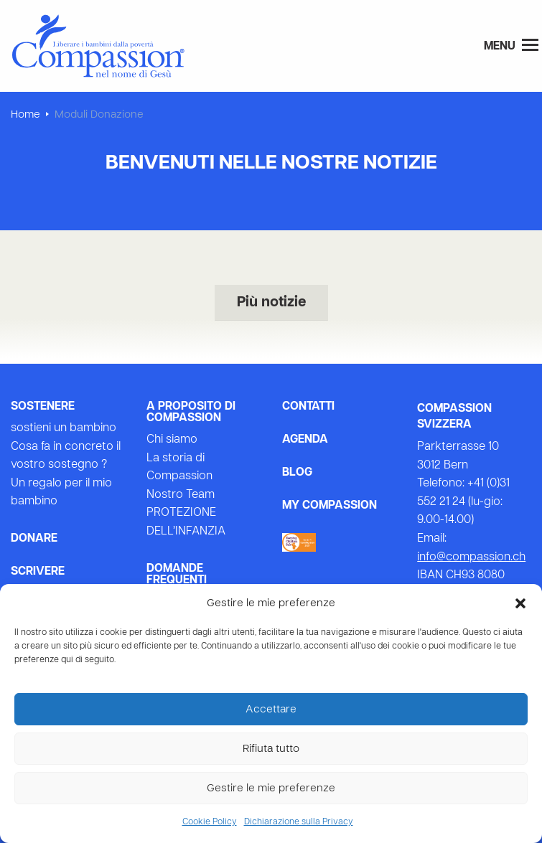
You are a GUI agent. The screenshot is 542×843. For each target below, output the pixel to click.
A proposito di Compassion (190, 412)
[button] (520, 603)
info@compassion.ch (471, 557)
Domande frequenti (176, 574)
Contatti (308, 407)
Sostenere (43, 407)
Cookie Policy (209, 822)
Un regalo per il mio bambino (61, 493)
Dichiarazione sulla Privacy (298, 822)
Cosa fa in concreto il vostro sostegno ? (66, 456)
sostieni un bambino (63, 428)
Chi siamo (171, 440)
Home (25, 115)
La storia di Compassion (179, 468)
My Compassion (329, 506)
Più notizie (271, 302)
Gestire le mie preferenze (271, 788)
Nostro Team (180, 495)
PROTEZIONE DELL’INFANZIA (185, 522)
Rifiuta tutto (271, 749)
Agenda (305, 440)
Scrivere (38, 572)
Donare (34, 539)
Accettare (271, 710)
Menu (511, 45)
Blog (297, 473)
